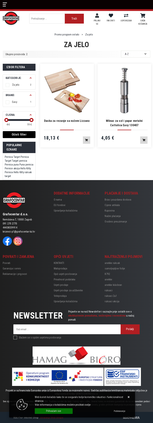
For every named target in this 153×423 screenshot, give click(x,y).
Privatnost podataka (64, 279)
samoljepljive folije (115, 268)
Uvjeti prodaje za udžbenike (68, 290)
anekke (108, 279)
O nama (58, 199)
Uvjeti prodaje (61, 284)
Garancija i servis (12, 268)
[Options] (119, 411)
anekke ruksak (112, 263)
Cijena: (10, 115)
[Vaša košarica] (142, 15)
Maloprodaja (60, 268)
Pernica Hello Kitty (14, 172)
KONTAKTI (59, 263)
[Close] (54, 411)
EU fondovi (60, 205)
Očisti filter (19, 134)
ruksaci (108, 290)
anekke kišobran (113, 284)
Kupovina (110, 210)
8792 (107, 274)
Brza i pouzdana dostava (118, 199)
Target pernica (19, 160)
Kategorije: (14, 78)
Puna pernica (26, 164)
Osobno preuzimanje (116, 221)
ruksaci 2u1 (111, 295)
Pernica (9, 156)
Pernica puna (12, 164)
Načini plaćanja (113, 216)
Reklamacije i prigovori (15, 274)
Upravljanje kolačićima (65, 210)
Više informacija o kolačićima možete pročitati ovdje (63, 404)
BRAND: (10, 95)
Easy (21, 101)
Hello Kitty (25, 168)
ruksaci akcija (112, 301)
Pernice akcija (12, 168)
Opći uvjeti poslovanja (65, 274)
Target (17, 156)
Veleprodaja (60, 295)
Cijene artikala (112, 205)
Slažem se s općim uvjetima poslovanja (40, 337)
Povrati (6, 263)
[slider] (6, 120)
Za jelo (21, 84)
